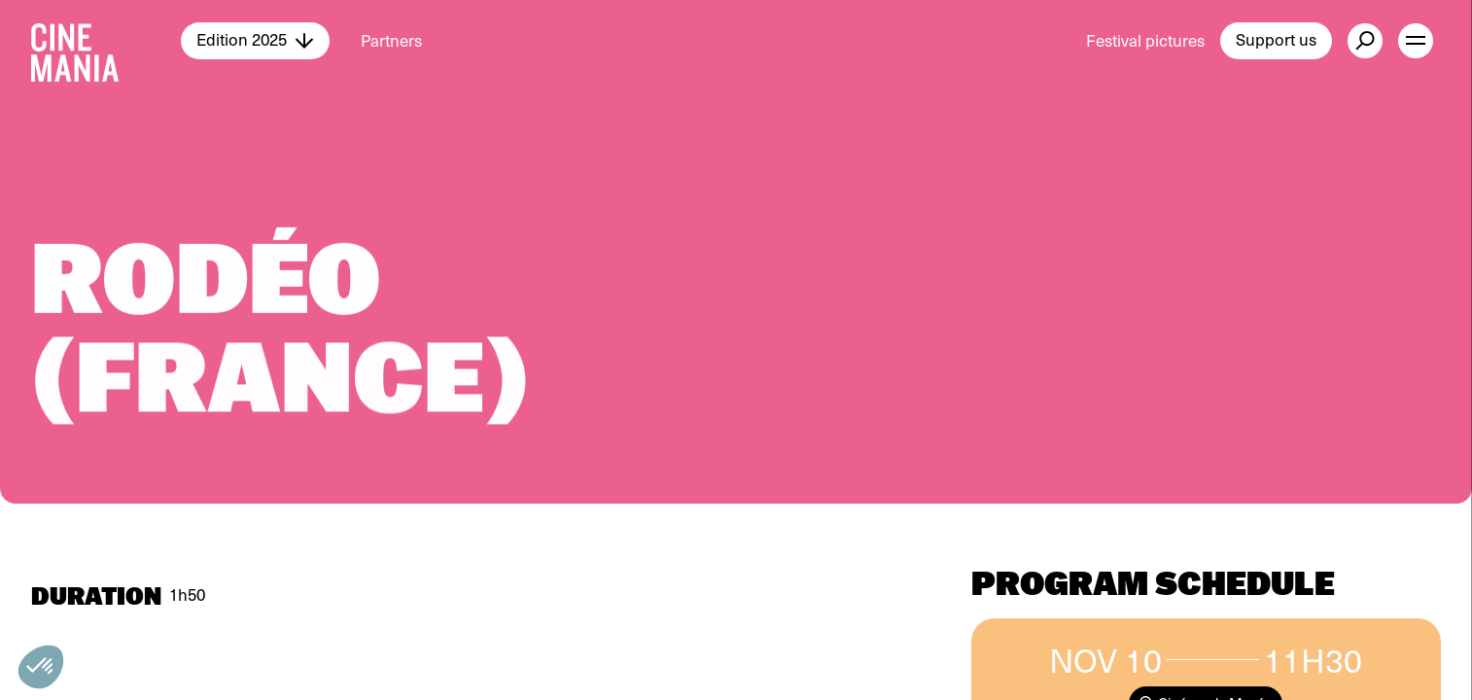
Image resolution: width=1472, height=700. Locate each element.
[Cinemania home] (106, 41)
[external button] (1365, 40)
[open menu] (1415, 40)
